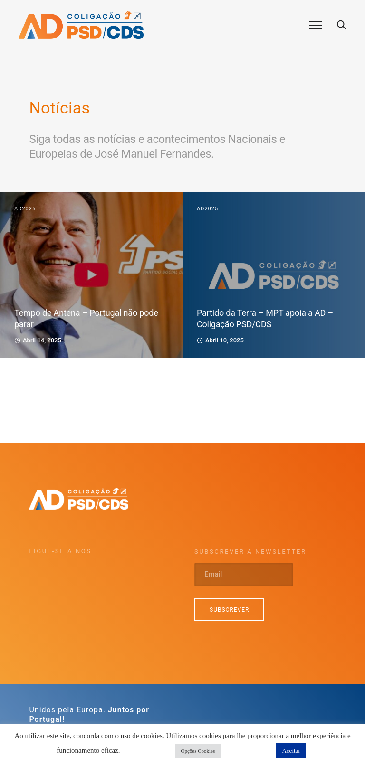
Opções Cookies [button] (198, 751)
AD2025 (25, 208)
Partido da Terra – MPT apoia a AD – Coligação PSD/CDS (265, 318)
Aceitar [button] (291, 750)
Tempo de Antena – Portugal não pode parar (86, 318)
